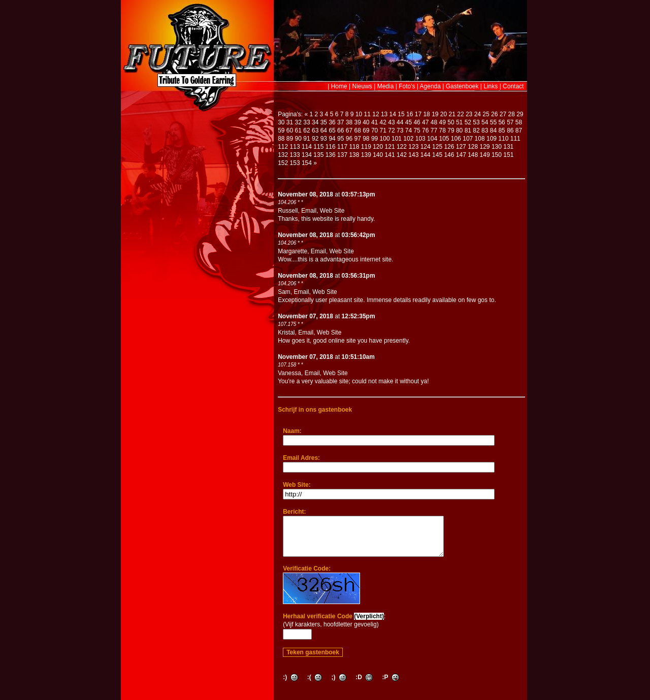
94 (332, 138)
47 (425, 122)
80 (459, 130)
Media (385, 86)
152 (283, 162)
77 (434, 130)
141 (390, 154)
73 (400, 130)
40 (366, 122)
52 (468, 122)
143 (413, 154)
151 (508, 154)
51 (459, 122)
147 (461, 154)
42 (383, 122)
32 (298, 122)
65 (332, 130)
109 (491, 138)
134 (307, 154)
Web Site (332, 210)
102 (408, 138)
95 (340, 138)
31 (289, 122)
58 (518, 122)
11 (367, 114)
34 (315, 122)
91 (306, 138)
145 (437, 154)
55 (493, 122)
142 (402, 154)
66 (340, 130)
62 (306, 130)
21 (452, 114)
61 (298, 130)
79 (450, 130)
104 (432, 138)
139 (366, 154)
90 (298, 138)
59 (281, 130)
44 (400, 122)
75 (416, 130)
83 (484, 130)
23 (469, 114)
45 (408, 122)
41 (374, 122)
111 (515, 138)
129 (485, 146)
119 (366, 146)
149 (485, 154)
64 (323, 130)
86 (510, 130)
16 (409, 114)
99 (374, 138)
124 (425, 146)
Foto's (407, 86)
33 (306, 122)
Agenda (430, 86)
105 (444, 138)
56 (501, 122)
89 (289, 138)
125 (437, 146)
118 (354, 146)
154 (307, 162)
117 (342, 146)
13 (384, 114)
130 (497, 146)
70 (374, 130)
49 (442, 122)
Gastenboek (462, 86)
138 (354, 154)
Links (490, 86)
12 (375, 114)
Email (308, 210)
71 (383, 130)
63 (315, 130)
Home (339, 86)
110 (503, 138)
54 (484, 122)
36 (332, 122)
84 (493, 130)
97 (357, 138)
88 (281, 138)
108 (480, 138)
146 (449, 154)
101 (397, 138)
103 (420, 138)
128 (473, 146)
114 (307, 146)
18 (426, 114)
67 (349, 130)
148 (473, 154)
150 (497, 154)
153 (295, 162)
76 (425, 130)
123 (413, 146)
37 (340, 122)
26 (494, 114)
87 (518, 130)
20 (443, 114)
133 (295, 154)
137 (342, 154)
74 (408, 130)
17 (418, 114)
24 (477, 114)
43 (391, 122)
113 (295, 146)
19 (435, 114)
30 (281, 122)
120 (378, 146)
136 (331, 154)
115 (318, 146)
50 (450, 122)
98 (366, 138)
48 (434, 122)
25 (485, 114)
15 (401, 114)
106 (456, 138)
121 (390, 146)
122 (402, 146)
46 (416, 122)
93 (323, 138)
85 (501, 130)
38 (349, 122)
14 (392, 114)
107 (468, 138)
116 (331, 146)
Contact (513, 86)
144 (425, 154)
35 (323, 122)
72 (391, 130)
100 (385, 138)
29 (519, 114)
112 (283, 146)
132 (283, 154)
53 (476, 122)
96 (349, 138)
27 (503, 114)
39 (357, 122)
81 (468, 130)
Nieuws (362, 86)
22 (460, 114)
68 (357, 130)
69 (366, 130)
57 (510, 122)
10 (358, 114)
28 (511, 114)
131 (508, 146)
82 (476, 130)
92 (315, 138)
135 (318, 154)
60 (289, 130)
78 (442, 130)
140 (378, 154)
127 (461, 146)
